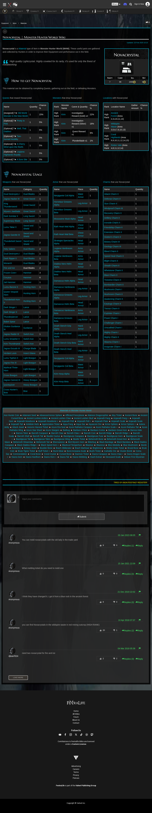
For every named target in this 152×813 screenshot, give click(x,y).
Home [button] (17, 11)
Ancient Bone (131, 415)
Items (14, 23)
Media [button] (112, 11)
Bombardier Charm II (114, 284)
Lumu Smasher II (12, 339)
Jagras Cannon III (12, 380)
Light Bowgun (29, 358)
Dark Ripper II (10, 258)
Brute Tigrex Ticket (26, 451)
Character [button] (49, 11)
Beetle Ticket (79, 439)
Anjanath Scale (118, 421)
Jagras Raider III (11, 334)
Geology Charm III (112, 246)
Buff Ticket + (44, 451)
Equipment (5, 23)
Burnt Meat (58, 451)
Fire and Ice (9, 268)
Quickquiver (9, 385)
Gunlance (27, 328)
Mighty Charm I (111, 332)
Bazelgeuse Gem (115, 436)
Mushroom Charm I (113, 289)
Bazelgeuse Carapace (73, 436)
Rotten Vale (116, 145)
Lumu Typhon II (11, 358)
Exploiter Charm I (112, 313)
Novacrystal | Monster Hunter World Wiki (34, 37)
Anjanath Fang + (121, 418)
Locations (107, 98)
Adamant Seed (29, 415)
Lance (26, 307)
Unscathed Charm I (113, 327)
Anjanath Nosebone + (48, 421)
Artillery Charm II (112, 218)
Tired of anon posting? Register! (130, 483)
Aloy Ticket (117, 415)
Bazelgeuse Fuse (95, 436)
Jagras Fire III (10, 363)
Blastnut (89, 445)
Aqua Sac (80, 424)
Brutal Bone (133, 448)
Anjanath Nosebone (26, 421)
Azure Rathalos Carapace (80, 427)
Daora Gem (17, 457)
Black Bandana (124, 442)
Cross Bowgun (10, 375)
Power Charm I (111, 318)
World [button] (83, 11)
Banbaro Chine (80, 430)
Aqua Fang (68, 424)
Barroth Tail (38, 436)
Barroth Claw (57, 433)
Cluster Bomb (126, 451)
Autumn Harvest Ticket (37, 427)
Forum (76, 717)
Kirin (63, 114)
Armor (55, 182)
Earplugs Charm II (112, 304)
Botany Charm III (112, 242)
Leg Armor (83, 203)
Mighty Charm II (111, 337)
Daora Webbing (80, 457)
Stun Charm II (110, 203)
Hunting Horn (29, 287)
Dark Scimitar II (11, 216)
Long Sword (29, 216)
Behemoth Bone (95, 439)
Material (22, 48)
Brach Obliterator (64, 448)
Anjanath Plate (101, 421)
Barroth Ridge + (122, 433)
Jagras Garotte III (12, 235)
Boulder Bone (46, 448)
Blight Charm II (111, 261)
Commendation (20, 454)
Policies (76, 778)
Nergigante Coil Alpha (64, 195)
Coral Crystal (50, 454)
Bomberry (16, 448)
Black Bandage (106, 442)
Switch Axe (28, 334)
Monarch (8, 263)
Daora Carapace (99, 454)
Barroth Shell (23, 436)
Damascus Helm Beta (64, 304)
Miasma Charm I (111, 342)
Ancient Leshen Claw (61, 418)
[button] (116, 4)
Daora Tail (64, 457)
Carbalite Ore (110, 451)
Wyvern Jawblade (12, 211)
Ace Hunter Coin (11, 415)
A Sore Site (22, 159)
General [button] (32, 11)
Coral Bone (35, 454)
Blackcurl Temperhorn (72, 445)
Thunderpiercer (11, 317)
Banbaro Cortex (97, 430)
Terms (76, 772)
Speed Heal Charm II (114, 256)
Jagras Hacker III (12, 199)
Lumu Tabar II (10, 227)
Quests (6, 98)
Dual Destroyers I (12, 194)
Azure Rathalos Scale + (107, 427)
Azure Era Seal (58, 427)
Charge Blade (29, 348)
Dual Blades (29, 194)
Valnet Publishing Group (86, 786)
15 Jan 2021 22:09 (126, 563)
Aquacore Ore (95, 424)
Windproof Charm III (113, 208)
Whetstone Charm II (113, 270)
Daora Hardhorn (33, 457)
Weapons (7, 182)
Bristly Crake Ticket (115, 448)
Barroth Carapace (40, 433)
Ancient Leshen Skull (83, 418)
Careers (76, 769)
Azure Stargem (52, 430)
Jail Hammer (10, 282)
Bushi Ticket (94, 451)
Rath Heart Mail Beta (63, 234)
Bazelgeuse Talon (42, 439)
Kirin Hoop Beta (61, 381)
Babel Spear (9, 321)
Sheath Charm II (111, 265)
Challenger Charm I (113, 323)
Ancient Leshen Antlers (37, 418)
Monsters (57, 98)
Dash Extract (96, 457)
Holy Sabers (9, 249)
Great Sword (29, 199)
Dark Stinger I (10, 307)
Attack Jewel (18, 427)
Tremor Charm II (111, 308)
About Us (76, 720)
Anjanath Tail (17, 424)
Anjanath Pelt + (84, 421)
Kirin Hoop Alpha (61, 374)
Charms (106, 182)
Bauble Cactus (53, 436)
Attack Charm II (111, 194)
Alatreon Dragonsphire (98, 415)
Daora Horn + (50, 457)
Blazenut (100, 445)
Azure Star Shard (34, 430)
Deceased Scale (113, 457)
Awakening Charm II (113, 299)
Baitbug (66, 430)
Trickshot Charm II (112, 280)
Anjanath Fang (103, 418)
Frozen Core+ (10, 273)
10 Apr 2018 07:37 (126, 620)
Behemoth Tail (42, 442)
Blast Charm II (110, 275)
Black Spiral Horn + (50, 445)
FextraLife (60, 786)
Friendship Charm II (113, 227)
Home (76, 711)
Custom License (79, 744)
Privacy (76, 775)
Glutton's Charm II (112, 237)
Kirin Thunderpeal (12, 343)
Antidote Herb (32, 424)
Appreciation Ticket (51, 424)
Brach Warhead (82, 448)
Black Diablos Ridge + (27, 445)
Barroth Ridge (105, 433)
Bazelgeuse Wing (62, 439)
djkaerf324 (13, 656)
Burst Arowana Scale (76, 451)
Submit (81, 517)
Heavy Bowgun (30, 380)
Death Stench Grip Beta (65, 343)
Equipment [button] (67, 11)
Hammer (27, 273)
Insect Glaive (29, 353)
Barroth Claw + (73, 433)
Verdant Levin (10, 353)
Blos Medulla (114, 445)
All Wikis (76, 714)
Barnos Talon (22, 433)
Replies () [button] (128, 545)
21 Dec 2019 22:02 (126, 592)
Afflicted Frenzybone (74, 415)
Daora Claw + (117, 454)
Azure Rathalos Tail (129, 427)
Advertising (76, 766)
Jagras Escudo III (12, 348)
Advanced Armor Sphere (50, 415)
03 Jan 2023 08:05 (126, 535)
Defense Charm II (112, 199)
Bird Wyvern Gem (76, 442)
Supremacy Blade (12, 221)
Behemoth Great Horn (117, 439)
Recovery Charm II (113, 213)
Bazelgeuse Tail (23, 439)
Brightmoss (98, 448)
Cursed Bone (65, 454)
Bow (25, 391)
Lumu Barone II (11, 287)
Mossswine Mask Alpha (65, 219)
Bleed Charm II (111, 251)
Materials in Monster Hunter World (75, 410)
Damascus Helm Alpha (64, 281)
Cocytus (7, 277)
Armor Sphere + (128, 424)
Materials (24, 23)
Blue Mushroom (130, 445)
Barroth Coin (90, 433)
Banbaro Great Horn (117, 430)
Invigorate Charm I (112, 346)
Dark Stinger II (10, 312)
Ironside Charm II (112, 222)
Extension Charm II (113, 232)
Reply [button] (139, 545)
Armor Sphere (111, 424)
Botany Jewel (30, 448)
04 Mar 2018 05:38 (126, 648)
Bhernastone (59, 442)
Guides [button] (98, 11)
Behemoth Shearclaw (23, 442)
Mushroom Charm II (113, 294)
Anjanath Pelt (67, 421)
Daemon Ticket (82, 454)
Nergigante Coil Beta (63, 366)
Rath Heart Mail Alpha (64, 226)
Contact (76, 723)
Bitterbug (92, 442)
